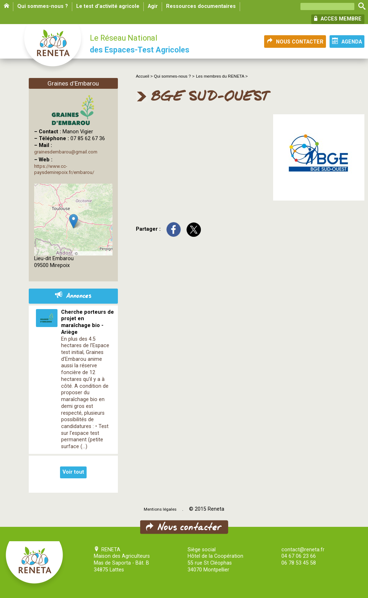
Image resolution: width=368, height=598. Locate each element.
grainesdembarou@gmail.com (65, 152)
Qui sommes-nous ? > (174, 76)
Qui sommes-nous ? (42, 6)
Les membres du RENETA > (222, 76)
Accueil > (145, 76)
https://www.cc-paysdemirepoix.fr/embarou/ (64, 169)
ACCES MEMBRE (338, 18)
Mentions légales (160, 509)
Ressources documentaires (201, 6)
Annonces (73, 296)
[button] (73, 221)
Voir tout (73, 472)
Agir (153, 6)
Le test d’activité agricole (107, 6)
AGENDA (347, 41)
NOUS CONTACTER (295, 41)
